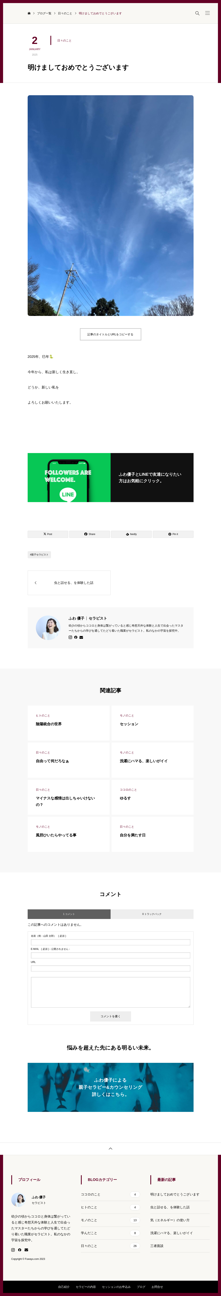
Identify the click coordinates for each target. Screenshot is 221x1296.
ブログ (141, 1286)
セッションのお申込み (116, 1286)
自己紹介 (64, 1286)
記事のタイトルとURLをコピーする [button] (110, 334)
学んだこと (110, 1233)
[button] (207, 13)
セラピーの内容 (86, 1286)
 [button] (111, 1149)
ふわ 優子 (88, 618)
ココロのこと (110, 1194)
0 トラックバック (152, 914)
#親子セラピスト (39, 554)
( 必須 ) (48, 936)
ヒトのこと (110, 1207)
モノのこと (110, 1220)
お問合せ (157, 1286)
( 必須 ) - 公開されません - (50, 949)
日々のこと (64, 40)
